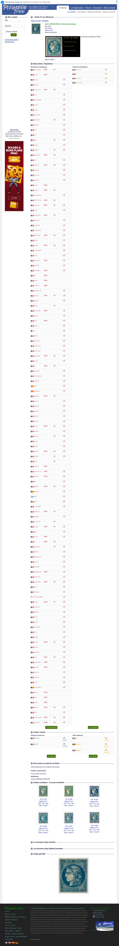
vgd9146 (36, 265)
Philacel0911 (38, 687)
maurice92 (79, 83)
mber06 (36, 451)
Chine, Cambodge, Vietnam (13, 928)
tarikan (36, 316)
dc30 (35, 130)
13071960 (37, 115)
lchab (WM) (37, 70)
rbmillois (36, 170)
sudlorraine (37, 351)
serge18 (36, 165)
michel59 (36, 652)
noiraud (36, 421)
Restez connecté (12, 31)
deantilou (36, 406)
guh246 (36, 456)
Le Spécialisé (77, 8)
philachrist (37, 155)
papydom (36, 396)
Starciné (36, 476)
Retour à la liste (36, 21)
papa (35, 532)
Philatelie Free (15, 9)
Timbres (63, 8)
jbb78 (35, 657)
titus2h (36, 75)
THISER (36, 612)
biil (34, 366)
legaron (36, 401)
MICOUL (36, 190)
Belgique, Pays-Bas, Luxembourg (15, 917)
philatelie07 (37, 582)
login (6, 20)
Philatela (36, 677)
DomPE (36, 296)
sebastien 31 (38, 291)
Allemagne (8, 922)
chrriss (36, 110)
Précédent (45, 21)
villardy (36, 637)
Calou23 (36, 672)
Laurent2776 (37, 471)
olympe (36, 145)
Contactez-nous (35, 939)
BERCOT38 (37, 200)
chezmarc (37, 341)
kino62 (36, 602)
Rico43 (36, 707)
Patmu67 (36, 381)
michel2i (36, 180)
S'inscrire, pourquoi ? (99, 910)
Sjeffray (36, 486)
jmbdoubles (37, 662)
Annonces (97, 8)
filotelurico (37, 391)
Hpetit (35, 441)
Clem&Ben (37, 270)
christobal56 (37, 250)
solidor (36, 642)
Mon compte (109, 8)
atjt (35, 481)
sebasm (36, 431)
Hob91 (36, 245)
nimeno (36, 562)
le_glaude (37, 225)
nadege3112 (37, 572)
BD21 (35, 321)
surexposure (37, 195)
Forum (88, 8)
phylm (35, 461)
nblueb (36, 692)
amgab (36, 361)
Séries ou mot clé (109, 12)
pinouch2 (36, 175)
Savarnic (36, 411)
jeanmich (78, 78)
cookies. (17, 2)
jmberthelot (37, 215)
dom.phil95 (37, 311)
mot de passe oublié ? (11, 40)
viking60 (36, 516)
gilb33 (35, 280)
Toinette (36, 466)
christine (36, 285)
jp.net (35, 501)
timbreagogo (37, 100)
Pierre (35, 210)
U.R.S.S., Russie (10, 925)
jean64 (36, 702)
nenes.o (36, 105)
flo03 (35, 160)
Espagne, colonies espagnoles (14, 934)
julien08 (36, 667)
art (34, 331)
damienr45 (37, 577)
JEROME (37, 567)
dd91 (35, 712)
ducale (36, 537)
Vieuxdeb (37, 371)
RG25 (35, 617)
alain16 (36, 622)
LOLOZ (36, 527)
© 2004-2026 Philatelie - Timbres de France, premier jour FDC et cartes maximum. (57, 908)
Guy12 (36, 446)
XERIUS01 (37, 235)
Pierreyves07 (38, 717)
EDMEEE (37, 511)
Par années (82, 12)
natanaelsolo (38, 376)
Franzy (36, 80)
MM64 (36, 240)
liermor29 (37, 120)
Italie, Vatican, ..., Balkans (13, 931)
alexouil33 (37, 547)
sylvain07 (37, 205)
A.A (35, 275)
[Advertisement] (14, 91)
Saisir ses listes (97, 912)
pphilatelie (37, 356)
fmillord (36, 85)
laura (35, 95)
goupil (35, 682)
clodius (36, 647)
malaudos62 (37, 230)
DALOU (36, 436)
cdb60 (36, 336)
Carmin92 (37, 607)
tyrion (35, 386)
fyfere (35, 697)
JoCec (36, 426)
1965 (35, 496)
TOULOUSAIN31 (37, 597)
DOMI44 (36, 150)
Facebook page (98, 917)
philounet (36, 220)
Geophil (36, 125)
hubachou (37, 722)
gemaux (36, 326)
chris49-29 (37, 522)
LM (35, 542)
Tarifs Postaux (14, 130)
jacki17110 (37, 346)
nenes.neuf (37, 90)
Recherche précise (94, 12)
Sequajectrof (37, 557)
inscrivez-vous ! (10, 42)
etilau (35, 587)
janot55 (36, 744)
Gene (35, 140)
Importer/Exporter (98, 915)
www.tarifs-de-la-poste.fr (14, 138)
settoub (36, 416)
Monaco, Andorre (10, 914)
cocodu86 (37, 627)
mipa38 (36, 301)
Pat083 (36, 552)
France (7, 911)
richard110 (37, 260)
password (8, 26)
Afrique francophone (11, 920)
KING (35, 255)
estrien (36, 185)
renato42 (78, 70)
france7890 (37, 506)
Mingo (36, 306)
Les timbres (72, 12)
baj (35, 135)
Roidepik (36, 592)
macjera (36, 491)
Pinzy (35, 632)
